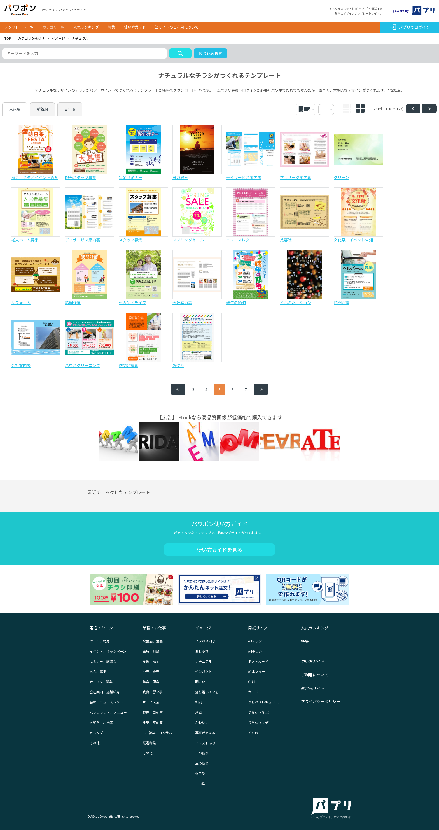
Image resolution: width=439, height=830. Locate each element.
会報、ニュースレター (106, 701)
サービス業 (151, 701)
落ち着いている (207, 691)
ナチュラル (203, 661)
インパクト (203, 671)
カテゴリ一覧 (53, 27)
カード (253, 691)
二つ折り (202, 752)
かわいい (202, 722)
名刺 (251, 681)
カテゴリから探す (31, 38)
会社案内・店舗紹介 (105, 691)
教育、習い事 (153, 691)
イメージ (58, 38)
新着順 (42, 108)
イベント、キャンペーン (108, 651)
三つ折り (202, 763)
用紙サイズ (258, 628)
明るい (200, 681)
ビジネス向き (205, 640)
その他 (95, 742)
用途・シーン (101, 628)
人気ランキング (86, 27)
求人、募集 (98, 671)
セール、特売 (100, 640)
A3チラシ (255, 640)
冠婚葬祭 (149, 742)
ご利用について (314, 675)
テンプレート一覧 (19, 27)
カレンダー (98, 732)
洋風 (198, 712)
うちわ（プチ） (260, 722)
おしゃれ (202, 651)
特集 (111, 27)
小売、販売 (151, 671)
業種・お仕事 (154, 628)
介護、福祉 (151, 661)
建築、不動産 (153, 722)
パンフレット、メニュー (108, 712)
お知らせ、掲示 (101, 722)
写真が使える (205, 732)
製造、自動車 (153, 712)
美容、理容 (151, 681)
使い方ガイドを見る (219, 549)
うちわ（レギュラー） (265, 701)
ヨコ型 (200, 783)
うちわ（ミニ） (260, 712)
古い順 (69, 108)
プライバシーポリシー (320, 701)
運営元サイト (312, 688)
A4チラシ (255, 651)
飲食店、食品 (153, 640)
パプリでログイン (409, 27)
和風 (198, 701)
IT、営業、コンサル (157, 732)
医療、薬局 (151, 651)
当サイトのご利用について (177, 27)
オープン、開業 (101, 681)
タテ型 (200, 773)
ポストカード (258, 661)
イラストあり (205, 742)
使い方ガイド (135, 27)
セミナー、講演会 (103, 661)
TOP (7, 38)
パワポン (20, 10)
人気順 (14, 108)
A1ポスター (256, 671)
